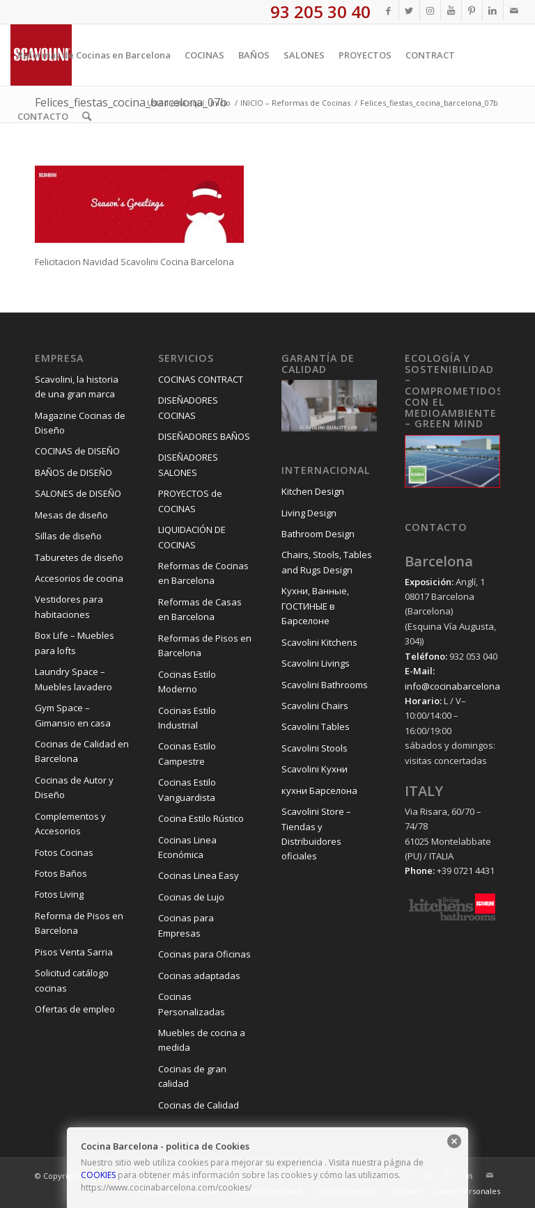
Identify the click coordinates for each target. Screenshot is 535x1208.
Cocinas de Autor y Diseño (74, 787)
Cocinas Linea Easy (198, 875)
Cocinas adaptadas (199, 975)
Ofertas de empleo (75, 1009)
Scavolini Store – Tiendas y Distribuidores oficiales (316, 833)
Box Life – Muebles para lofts (74, 642)
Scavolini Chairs (314, 705)
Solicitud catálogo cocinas (72, 980)
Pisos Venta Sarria (74, 952)
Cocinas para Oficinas (204, 954)
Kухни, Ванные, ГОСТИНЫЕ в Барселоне (315, 606)
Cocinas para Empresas (186, 925)
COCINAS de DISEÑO (77, 451)
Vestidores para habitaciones (69, 606)
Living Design (308, 513)
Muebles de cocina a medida (201, 1040)
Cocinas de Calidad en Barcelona (82, 751)
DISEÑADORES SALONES (188, 464)
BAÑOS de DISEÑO (73, 472)
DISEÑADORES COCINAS (188, 407)
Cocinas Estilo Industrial (187, 717)
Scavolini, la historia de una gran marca (76, 386)
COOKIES (98, 1175)
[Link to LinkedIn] (493, 10)
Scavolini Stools (314, 748)
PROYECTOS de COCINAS (190, 500)
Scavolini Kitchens (319, 642)
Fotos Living (59, 894)
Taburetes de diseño (79, 557)
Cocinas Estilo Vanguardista (187, 789)
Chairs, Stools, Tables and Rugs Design (326, 561)
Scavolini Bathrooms (324, 684)
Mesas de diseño (71, 515)
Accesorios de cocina (79, 578)
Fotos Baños (61, 873)
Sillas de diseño (68, 536)
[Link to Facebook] (388, 10)
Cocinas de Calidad (198, 1105)
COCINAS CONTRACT (200, 379)
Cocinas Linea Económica (187, 847)
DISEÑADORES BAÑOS (204, 436)
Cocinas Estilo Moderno (187, 681)
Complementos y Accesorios (70, 823)
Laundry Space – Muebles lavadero (73, 678)
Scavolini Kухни (314, 769)
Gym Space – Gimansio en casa (73, 715)
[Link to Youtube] (451, 10)
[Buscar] (86, 116)
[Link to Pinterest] (472, 10)
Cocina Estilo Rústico (201, 818)
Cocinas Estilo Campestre (187, 753)
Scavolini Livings (315, 663)
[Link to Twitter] (409, 10)
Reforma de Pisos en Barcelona (79, 923)
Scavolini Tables (315, 726)
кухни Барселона (319, 790)
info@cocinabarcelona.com (462, 686)
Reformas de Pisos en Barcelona (204, 645)
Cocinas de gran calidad (192, 1076)
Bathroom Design (318, 533)
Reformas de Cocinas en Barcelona (203, 573)
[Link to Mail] (514, 10)
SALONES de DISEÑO (78, 493)
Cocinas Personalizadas (191, 1003)
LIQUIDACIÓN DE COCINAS (192, 536)
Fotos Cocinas (64, 852)
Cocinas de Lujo (191, 897)
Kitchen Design (312, 491)
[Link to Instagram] (430, 10)
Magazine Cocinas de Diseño (80, 422)
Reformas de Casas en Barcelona (200, 609)
